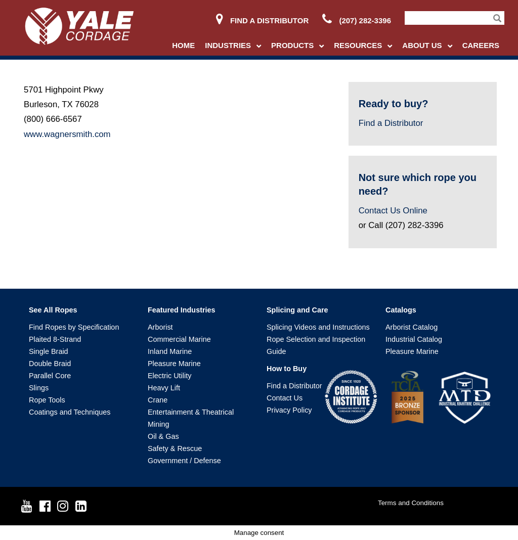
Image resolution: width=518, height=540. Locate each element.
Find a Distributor (262, 20)
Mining (158, 424)
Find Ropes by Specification (74, 327)
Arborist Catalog (411, 327)
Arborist (160, 327)
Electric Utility (169, 376)
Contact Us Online (393, 210)
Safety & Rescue (175, 448)
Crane (157, 400)
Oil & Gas (163, 436)
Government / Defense (184, 461)
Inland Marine (170, 351)
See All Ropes (53, 310)
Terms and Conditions (411, 503)
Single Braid (48, 351)
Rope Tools (47, 400)
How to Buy (287, 369)
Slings (39, 388)
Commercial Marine (179, 339)
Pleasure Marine (174, 363)
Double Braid (50, 363)
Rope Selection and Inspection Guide (316, 345)
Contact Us (285, 398)
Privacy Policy (289, 410)
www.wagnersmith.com (67, 134)
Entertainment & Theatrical (191, 412)
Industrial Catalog (413, 339)
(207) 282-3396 (356, 20)
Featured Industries (181, 310)
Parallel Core (50, 376)
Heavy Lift (164, 388)
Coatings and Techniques (69, 412)
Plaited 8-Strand (55, 339)
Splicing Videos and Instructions (318, 327)
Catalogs (400, 310)
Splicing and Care (297, 310)
